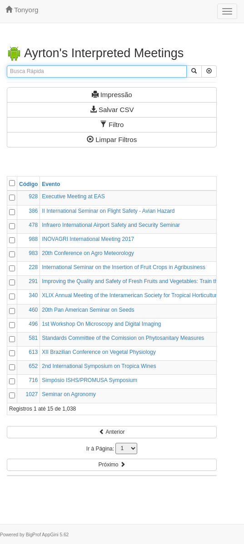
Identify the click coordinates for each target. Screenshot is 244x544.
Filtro (112, 124)
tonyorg (21, 10)
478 (33, 225)
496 (33, 324)
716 (33, 380)
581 (33, 338)
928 (33, 196)
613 (33, 352)
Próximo (111, 464)
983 (33, 253)
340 (33, 295)
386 (33, 211)
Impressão (112, 94)
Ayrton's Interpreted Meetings (95, 53)
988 (33, 239)
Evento (51, 184)
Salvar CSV (112, 109)
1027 (32, 394)
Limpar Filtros (112, 139)
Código (28, 184)
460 (33, 310)
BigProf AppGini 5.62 (47, 534)
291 (33, 281)
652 (33, 366)
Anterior (112, 432)
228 (33, 267)
